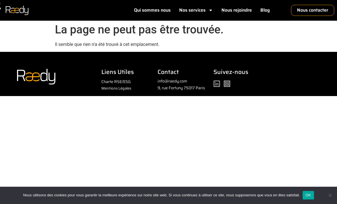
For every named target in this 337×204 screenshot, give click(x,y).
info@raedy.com (172, 81)
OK (308, 195)
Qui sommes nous (152, 10)
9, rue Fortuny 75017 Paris (181, 88)
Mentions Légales (116, 88)
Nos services (196, 10)
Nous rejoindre (236, 10)
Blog (265, 10)
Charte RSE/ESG (116, 81)
